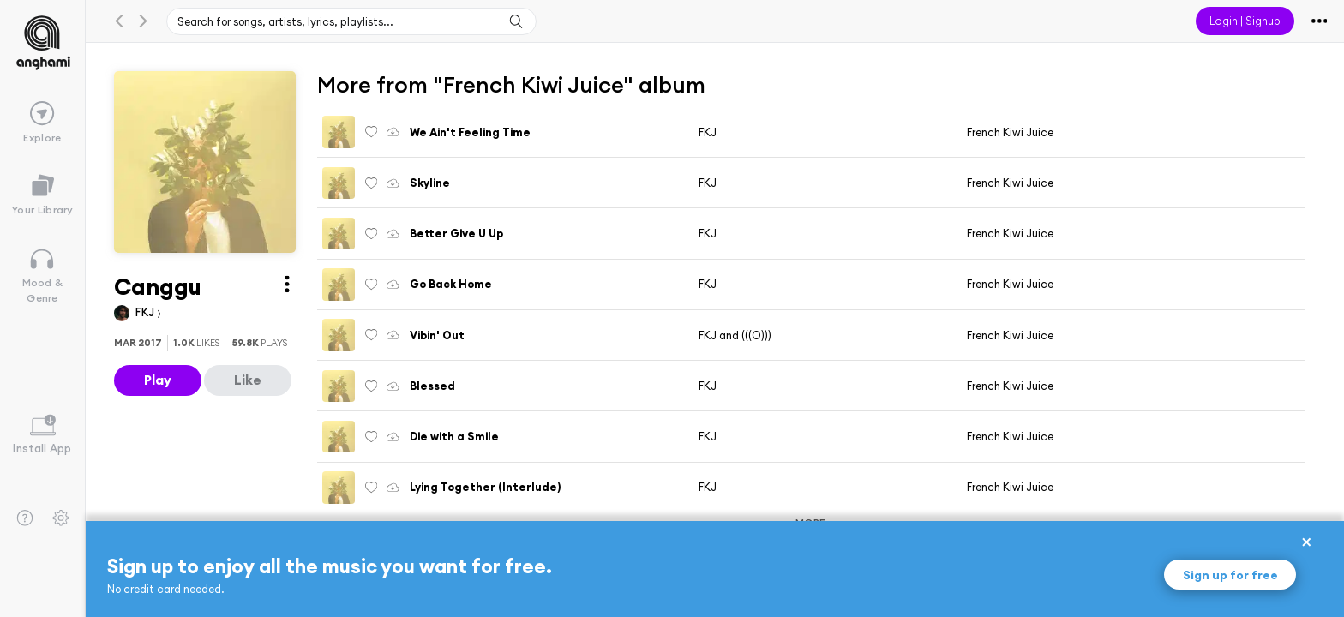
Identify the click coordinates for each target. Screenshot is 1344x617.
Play (157, 379)
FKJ (146, 312)
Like (247, 379)
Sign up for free (1230, 575)
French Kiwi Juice (1010, 132)
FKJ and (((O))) (735, 335)
